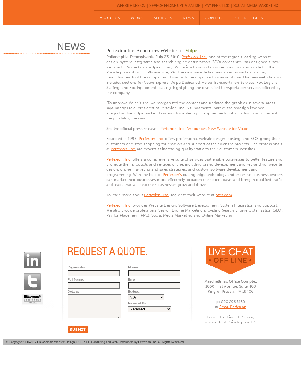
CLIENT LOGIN (215, 360)
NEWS (156, 360)
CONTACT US (182, 360)
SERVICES (133, 360)
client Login (249, 17)
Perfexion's (172, 174)
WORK (108, 360)
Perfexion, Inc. (194, 57)
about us (110, 17)
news (188, 17)
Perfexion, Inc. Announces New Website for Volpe (204, 128)
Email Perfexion (232, 306)
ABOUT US (85, 360)
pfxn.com (223, 195)
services (163, 17)
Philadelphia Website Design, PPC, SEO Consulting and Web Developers (85, 346)
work (137, 17)
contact (214, 17)
